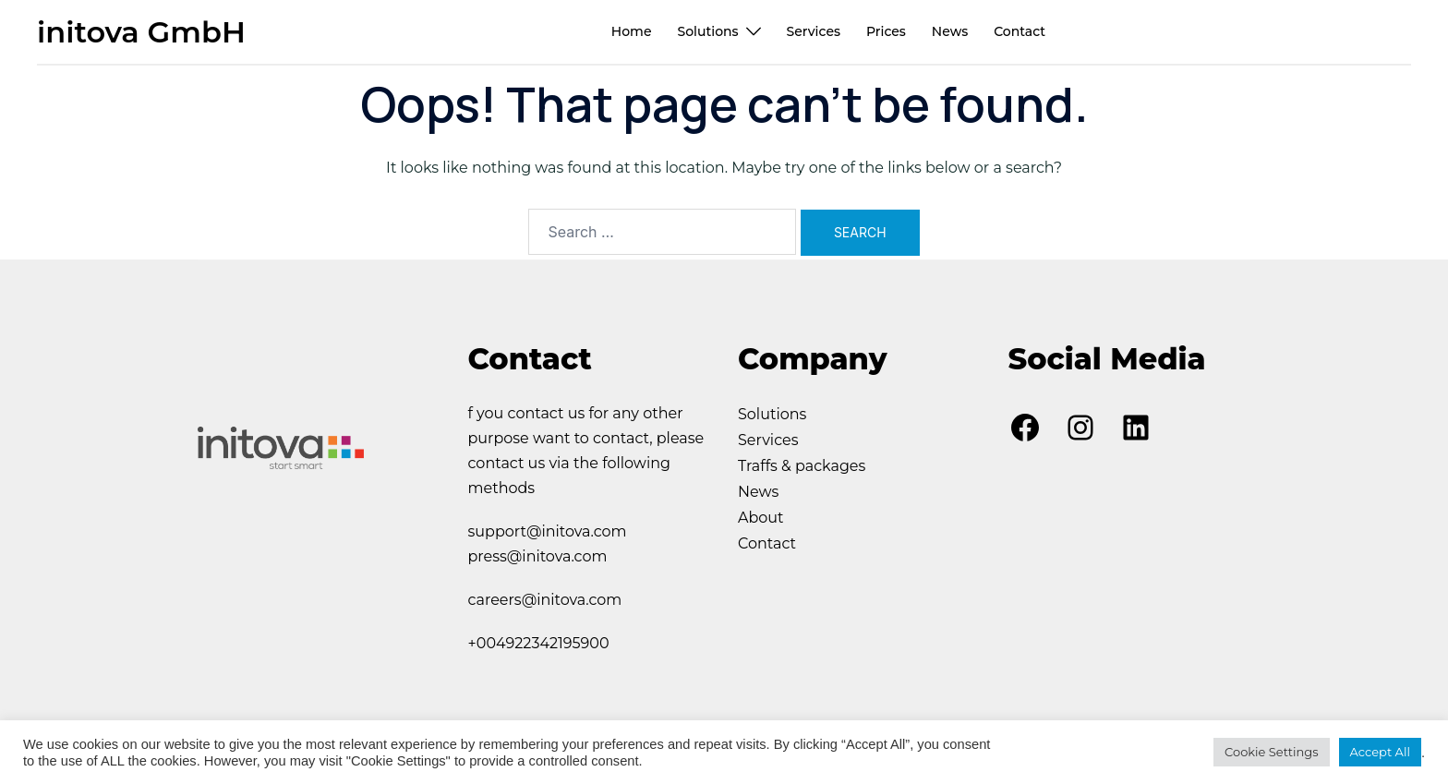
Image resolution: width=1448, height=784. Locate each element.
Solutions (707, 31)
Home (631, 31)
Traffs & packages (801, 466)
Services (813, 31)
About (761, 517)
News (950, 31)
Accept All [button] (1380, 751)
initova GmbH (141, 32)
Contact (1019, 31)
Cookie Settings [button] (1272, 751)
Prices (886, 31)
